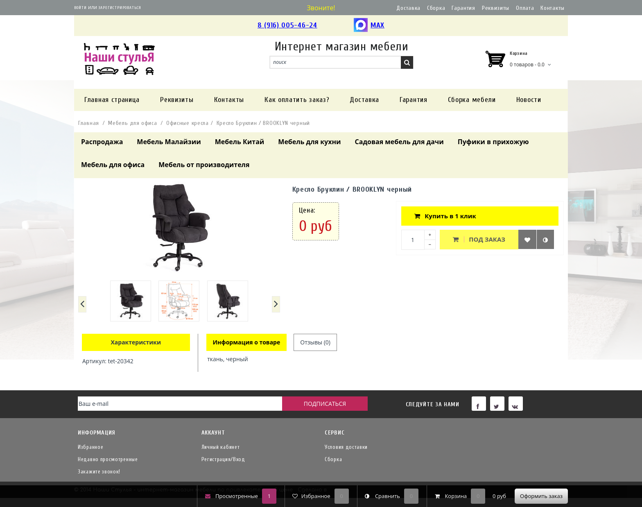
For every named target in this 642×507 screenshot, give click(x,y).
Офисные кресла (187, 123)
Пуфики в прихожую (493, 141)
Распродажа (102, 141)
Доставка (408, 8)
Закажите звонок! (99, 472)
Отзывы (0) (315, 342)
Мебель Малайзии (169, 141)
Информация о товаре (246, 342)
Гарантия (463, 8)
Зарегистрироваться (119, 7)
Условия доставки (346, 447)
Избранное (90, 447)
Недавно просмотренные (108, 459)
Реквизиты (495, 8)
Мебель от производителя (203, 164)
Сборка (436, 8)
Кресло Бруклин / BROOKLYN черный (263, 123)
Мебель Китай (239, 141)
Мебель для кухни (309, 141)
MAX (369, 25)
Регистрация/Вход (223, 459)
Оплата (525, 8)
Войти (80, 7)
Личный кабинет (220, 447)
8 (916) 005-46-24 (287, 25)
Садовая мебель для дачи (399, 141)
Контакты (552, 8)
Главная (88, 123)
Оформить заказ (541, 496)
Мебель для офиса (132, 123)
